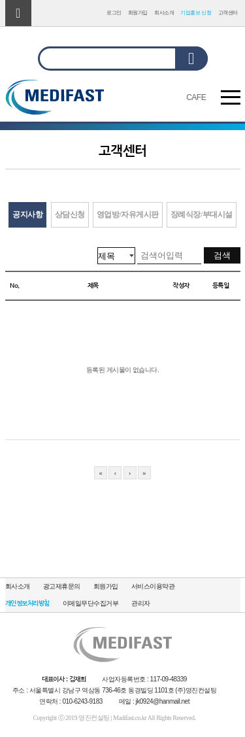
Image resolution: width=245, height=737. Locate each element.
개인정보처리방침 (27, 603)
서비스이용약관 (153, 586)
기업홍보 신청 (195, 13)
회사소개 (164, 13)
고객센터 (228, 13)
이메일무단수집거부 (91, 603)
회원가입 (138, 13)
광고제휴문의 (61, 586)
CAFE (196, 97)
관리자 (140, 603)
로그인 (114, 13)
